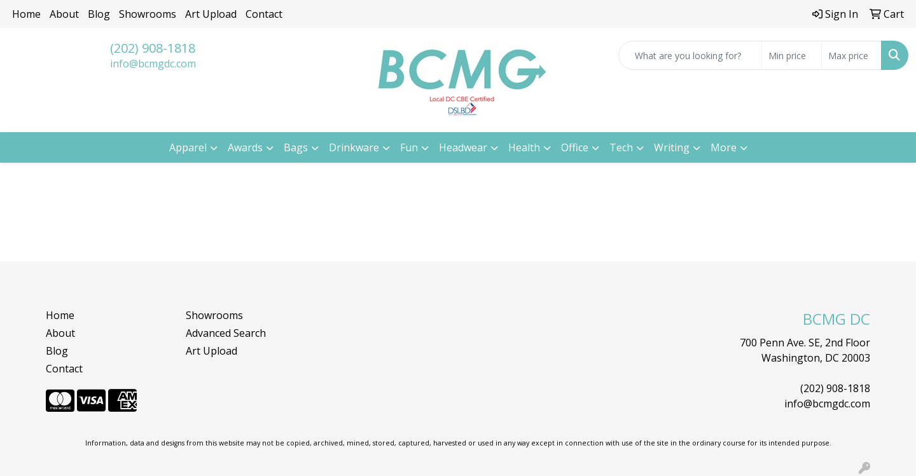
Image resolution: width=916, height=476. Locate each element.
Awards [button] (245, 147)
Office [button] (574, 147)
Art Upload (211, 14)
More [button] (724, 147)
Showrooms (147, 14)
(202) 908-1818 (152, 48)
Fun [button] (409, 147)
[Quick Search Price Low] (791, 55)
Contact (264, 14)
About (64, 14)
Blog (99, 14)
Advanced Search (226, 333)
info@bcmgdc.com (153, 64)
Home (26, 14)
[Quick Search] (690, 55)
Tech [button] (621, 147)
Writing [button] (672, 147)
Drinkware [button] (354, 147)
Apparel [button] (188, 147)
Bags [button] (296, 147)
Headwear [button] (463, 147)
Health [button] (524, 147)
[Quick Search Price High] (851, 55)
